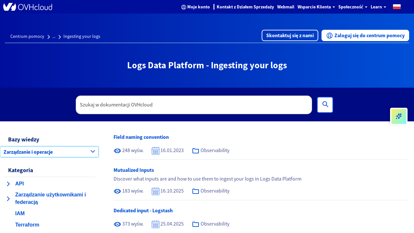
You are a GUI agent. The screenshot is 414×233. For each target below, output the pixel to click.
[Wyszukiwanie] (325, 105)
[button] (397, 6)
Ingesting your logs (81, 36)
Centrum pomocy (27, 36)
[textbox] (194, 104)
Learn (378, 7)
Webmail (285, 7)
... (53, 36)
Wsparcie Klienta (316, 7)
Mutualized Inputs (134, 170)
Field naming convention (141, 137)
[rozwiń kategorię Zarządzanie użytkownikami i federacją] (8, 198)
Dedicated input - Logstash (143, 210)
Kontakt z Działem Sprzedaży (245, 7)
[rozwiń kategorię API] (8, 184)
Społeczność (352, 7)
